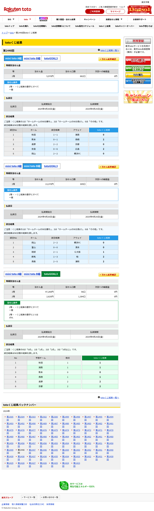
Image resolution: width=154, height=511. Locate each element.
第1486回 (65, 425)
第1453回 (76, 445)
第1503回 (32, 418)
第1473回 (76, 432)
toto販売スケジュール (84, 26)
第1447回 (32, 451)
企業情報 (5, 504)
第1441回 (99, 451)
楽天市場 (145, 2)
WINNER (43, 19)
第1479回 (10, 432)
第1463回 (76, 438)
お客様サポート (139, 19)
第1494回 (110, 418)
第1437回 (32, 458)
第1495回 (99, 418)
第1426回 (43, 465)
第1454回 (65, 445)
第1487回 (54, 425)
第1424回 (65, 465)
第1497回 (87, 418)
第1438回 (21, 458)
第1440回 (110, 451)
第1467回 (32, 438)
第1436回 (43, 458)
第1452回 (87, 445)
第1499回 (65, 418)
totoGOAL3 (51, 58)
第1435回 (54, 458)
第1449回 (10, 451)
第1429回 (10, 465)
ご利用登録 (95, 11)
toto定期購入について (60, 26)
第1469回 (10, 438)
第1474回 (65, 432)
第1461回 (99, 438)
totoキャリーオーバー (124, 26)
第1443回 (76, 451)
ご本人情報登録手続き (108, 6)
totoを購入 (24, 26)
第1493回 (10, 425)
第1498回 (76, 418)
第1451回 (99, 445)
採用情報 (50, 504)
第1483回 (87, 425)
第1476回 (43, 432)
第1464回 (65, 438)
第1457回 (32, 445)
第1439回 (10, 458)
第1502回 (43, 418)
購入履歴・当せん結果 (65, 19)
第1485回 (76, 425)
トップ (5, 32)
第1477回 (32, 432)
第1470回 (110, 432)
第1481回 (110, 425)
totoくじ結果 (104, 26)
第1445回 (54, 451)
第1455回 (54, 445)
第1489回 (43, 425)
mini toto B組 (32, 58)
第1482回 (99, 425)
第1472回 (87, 432)
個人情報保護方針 (19, 504)
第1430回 (110, 458)
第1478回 (21, 432)
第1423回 (76, 465)
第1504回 (21, 418)
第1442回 (87, 451)
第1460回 (110, 438)
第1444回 (65, 451)
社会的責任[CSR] (37, 504)
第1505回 (10, 418)
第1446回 (43, 451)
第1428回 (21, 465)
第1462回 (87, 438)
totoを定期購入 (40, 26)
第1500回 (54, 418)
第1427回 (32, 465)
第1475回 (54, 432)
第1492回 (21, 425)
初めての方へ (91, 6)
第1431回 (99, 458)
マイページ (115, 11)
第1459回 (10, 445)
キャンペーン (89, 19)
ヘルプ (122, 6)
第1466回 (43, 438)
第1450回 (110, 445)
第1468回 (21, 438)
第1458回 (21, 445)
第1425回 (54, 465)
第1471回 (99, 432)
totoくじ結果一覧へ (109, 50)
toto (12, 32)
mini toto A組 (13, 166)
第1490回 (32, 425)
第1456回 (43, 445)
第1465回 (54, 438)
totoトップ (9, 26)
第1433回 (76, 458)
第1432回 (87, 458)
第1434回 (65, 458)
